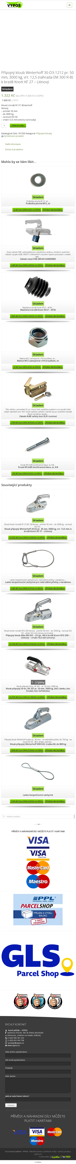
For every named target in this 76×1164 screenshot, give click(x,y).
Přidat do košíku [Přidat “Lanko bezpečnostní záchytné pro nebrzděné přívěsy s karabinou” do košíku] (55, 588)
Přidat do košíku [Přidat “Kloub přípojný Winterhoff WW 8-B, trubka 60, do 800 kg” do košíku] (55, 750)
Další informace (13, 144)
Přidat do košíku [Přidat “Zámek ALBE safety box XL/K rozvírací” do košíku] (55, 422)
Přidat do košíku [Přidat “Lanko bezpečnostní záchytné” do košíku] (55, 801)
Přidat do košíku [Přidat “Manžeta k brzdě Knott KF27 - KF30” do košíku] (55, 316)
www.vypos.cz (13, 1045)
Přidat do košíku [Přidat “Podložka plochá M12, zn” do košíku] (52, 209)
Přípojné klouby (44, 133)
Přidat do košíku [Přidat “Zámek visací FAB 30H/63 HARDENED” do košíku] (55, 265)
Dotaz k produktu (14, 149)
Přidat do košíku (18, 125)
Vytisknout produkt (14, 136)
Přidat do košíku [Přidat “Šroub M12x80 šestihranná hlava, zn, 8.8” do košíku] (53, 473)
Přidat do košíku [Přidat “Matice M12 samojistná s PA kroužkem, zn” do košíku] (52, 367)
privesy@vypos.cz (16, 1043)
